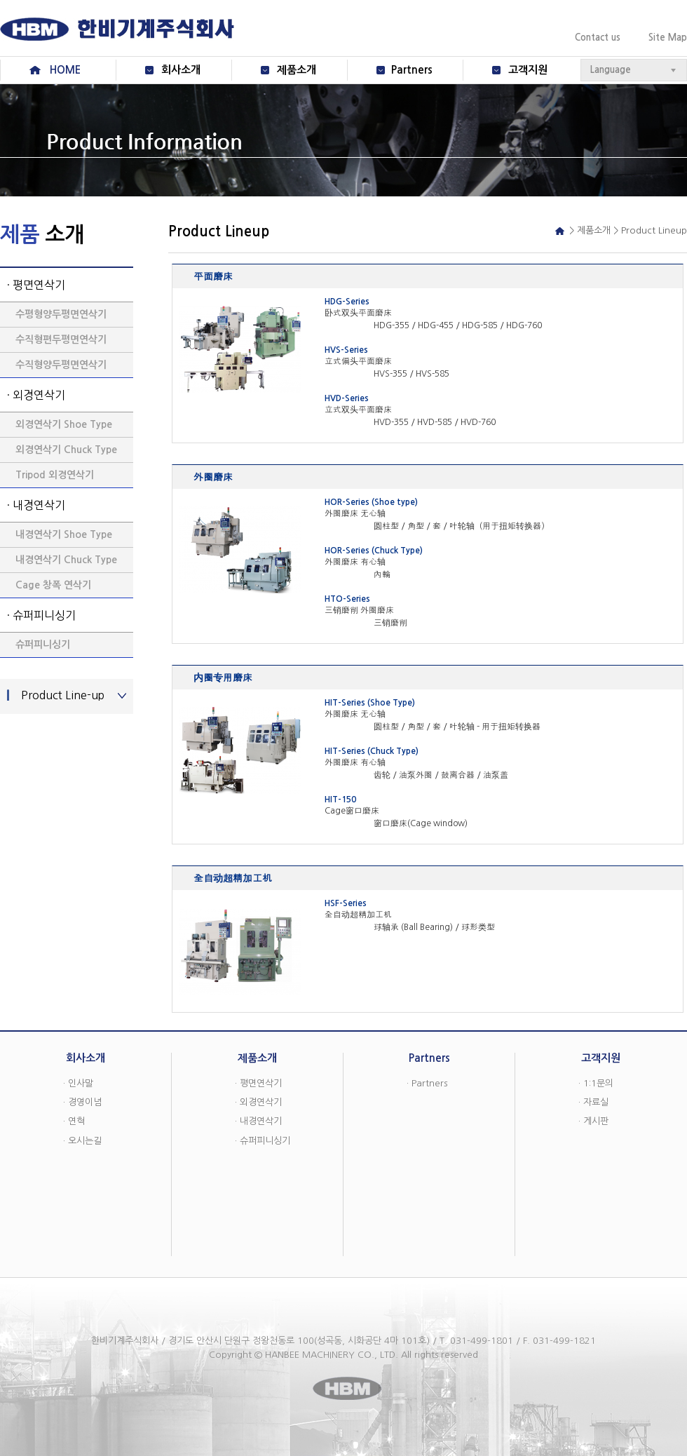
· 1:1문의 (595, 1083)
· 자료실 (593, 1102)
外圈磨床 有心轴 (355, 562)
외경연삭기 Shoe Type (63, 424)
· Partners (427, 1083)
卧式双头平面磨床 (358, 313)
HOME (65, 70)
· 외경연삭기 (36, 394)
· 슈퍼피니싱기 (41, 615)
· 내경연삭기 (36, 505)
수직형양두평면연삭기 (61, 365)
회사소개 (180, 70)
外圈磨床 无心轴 (355, 513)
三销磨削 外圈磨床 (359, 610)
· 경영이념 (82, 1102)
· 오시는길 (82, 1140)
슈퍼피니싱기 (42, 644)
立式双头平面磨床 (358, 409)
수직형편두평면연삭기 (61, 339)
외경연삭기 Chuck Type (66, 449)
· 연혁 (74, 1121)
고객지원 (527, 70)
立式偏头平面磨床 (358, 361)
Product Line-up (62, 695)
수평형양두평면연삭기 (61, 314)
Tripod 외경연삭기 (54, 475)
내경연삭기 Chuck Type (66, 560)
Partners (412, 70)
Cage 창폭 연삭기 (53, 585)
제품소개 (296, 70)
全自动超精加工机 (358, 914)
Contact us (597, 37)
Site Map (667, 37)
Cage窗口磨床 (352, 811)
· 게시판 (593, 1121)
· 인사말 (78, 1083)
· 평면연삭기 (36, 284)
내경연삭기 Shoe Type (63, 534)
